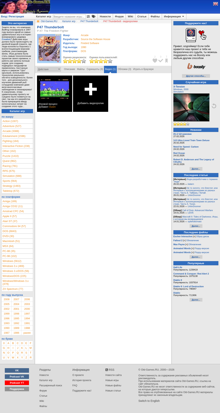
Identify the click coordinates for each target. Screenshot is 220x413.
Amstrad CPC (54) (13, 211)
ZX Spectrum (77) (13, 288)
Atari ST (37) (10, 221)
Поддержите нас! (81, 390)
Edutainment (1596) (14, 136)
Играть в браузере (143, 69)
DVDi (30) (8, 236)
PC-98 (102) (10, 256)
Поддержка (17, 388)
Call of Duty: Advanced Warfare (197, 210)
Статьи (141, 16)
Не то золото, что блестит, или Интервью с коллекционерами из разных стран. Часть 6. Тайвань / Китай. (195, 190)
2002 (6, 308)
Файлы (155, 16)
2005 (6, 304)
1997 (27, 313)
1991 (27, 323)
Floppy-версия (202, 248)
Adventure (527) (12, 126)
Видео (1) (110, 69)
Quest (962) (9, 160)
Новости (105, 16)
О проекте (78, 375)
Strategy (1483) (12, 185)
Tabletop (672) (11, 190)
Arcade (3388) (11, 131)
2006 (27, 299)
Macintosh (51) (11, 241)
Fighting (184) (11, 141)
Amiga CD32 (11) (13, 206)
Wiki (130, 16)
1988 (27, 327)
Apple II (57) (10, 216)
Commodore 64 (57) (14, 226)
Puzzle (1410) (11, 155)
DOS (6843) (9, 231)
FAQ (74, 385)
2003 (27, 304)
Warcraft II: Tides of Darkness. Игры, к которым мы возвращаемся (195, 217)
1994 (27, 318)
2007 (16, 299)
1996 (6, 318)
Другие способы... (196, 76)
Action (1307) (10, 121)
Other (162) (9, 150)
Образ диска (202, 236)
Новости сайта (113, 375)
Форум (119, 16)
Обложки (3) (124, 69)
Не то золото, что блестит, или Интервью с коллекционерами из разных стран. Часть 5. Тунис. (195, 201)
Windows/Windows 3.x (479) (16, 282)
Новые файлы (113, 385)
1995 (16, 318)
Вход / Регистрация (12, 16)
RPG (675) (9, 170)
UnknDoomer (194, 195)
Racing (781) (10, 165)
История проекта (81, 380)
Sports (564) (10, 180)
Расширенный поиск (50, 385)
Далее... (196, 169)
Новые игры (112, 380)
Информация (174, 16)
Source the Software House (95, 39)
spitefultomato (194, 221)
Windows (177, 89)
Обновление (192, 240)
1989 (16, 327)
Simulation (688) (12, 175)
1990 (83, 47)
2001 (16, 308)
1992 (16, 323)
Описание (69, 69)
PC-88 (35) (9, 251)
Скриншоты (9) (95, 69)
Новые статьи (113, 390)
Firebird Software (90, 43)
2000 (27, 308)
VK (17, 370)
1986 (16, 332)
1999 (6, 313)
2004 (16, 304)
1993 (6, 323)
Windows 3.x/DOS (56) (16, 270)
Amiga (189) (10, 201)
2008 (6, 299)
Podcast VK (17, 376)
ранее (27, 332)
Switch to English (149, 400)
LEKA (190, 212)
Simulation (178, 91)
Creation (6, 39)
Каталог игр (43, 16)
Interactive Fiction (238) (16, 146)
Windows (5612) (12, 261)
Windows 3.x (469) (13, 266)
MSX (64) (8, 246)
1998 (16, 313)
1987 (6, 332)
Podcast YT (17, 382)
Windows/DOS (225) (14, 275)
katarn (191, 184)
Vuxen (52, 106)
